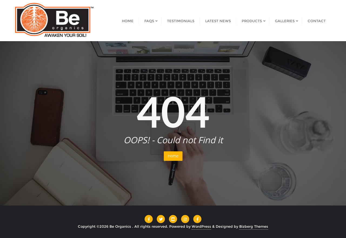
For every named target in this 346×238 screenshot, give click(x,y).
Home (173, 155)
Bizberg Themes (253, 226)
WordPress (201, 226)
